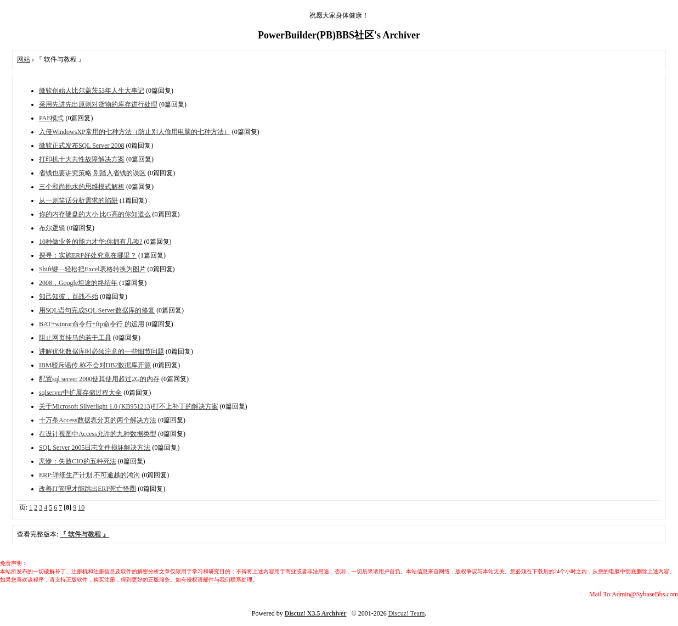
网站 (23, 59)
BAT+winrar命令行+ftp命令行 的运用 (91, 324)
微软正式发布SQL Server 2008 (82, 145)
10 (81, 507)
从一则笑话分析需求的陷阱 (78, 200)
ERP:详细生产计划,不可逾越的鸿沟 (89, 475)
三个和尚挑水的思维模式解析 (82, 187)
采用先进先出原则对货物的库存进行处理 (98, 104)
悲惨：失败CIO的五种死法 (77, 461)
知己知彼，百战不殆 (68, 296)
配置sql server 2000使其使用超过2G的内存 (99, 379)
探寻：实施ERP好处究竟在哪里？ (88, 255)
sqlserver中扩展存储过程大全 (80, 392)
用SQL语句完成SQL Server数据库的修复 (97, 310)
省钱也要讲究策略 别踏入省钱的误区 (92, 173)
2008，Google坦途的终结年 (78, 283)
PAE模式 (51, 118)
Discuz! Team (406, 613)
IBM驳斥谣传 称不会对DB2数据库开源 (95, 365)
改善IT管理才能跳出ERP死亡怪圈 (87, 489)
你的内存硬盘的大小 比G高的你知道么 (95, 214)
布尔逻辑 (52, 228)
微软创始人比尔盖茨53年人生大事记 (91, 90)
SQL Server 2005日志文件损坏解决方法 (95, 447)
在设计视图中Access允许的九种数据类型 (97, 434)
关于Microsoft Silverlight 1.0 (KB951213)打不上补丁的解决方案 (128, 406)
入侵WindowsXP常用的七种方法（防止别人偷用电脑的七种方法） (134, 132)
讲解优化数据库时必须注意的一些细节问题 (101, 351)
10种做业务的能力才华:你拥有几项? (91, 241)
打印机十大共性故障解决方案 (82, 159)
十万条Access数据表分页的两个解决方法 (97, 420)
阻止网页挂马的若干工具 (75, 338)
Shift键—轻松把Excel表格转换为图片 (92, 269)
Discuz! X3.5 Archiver (316, 613)
